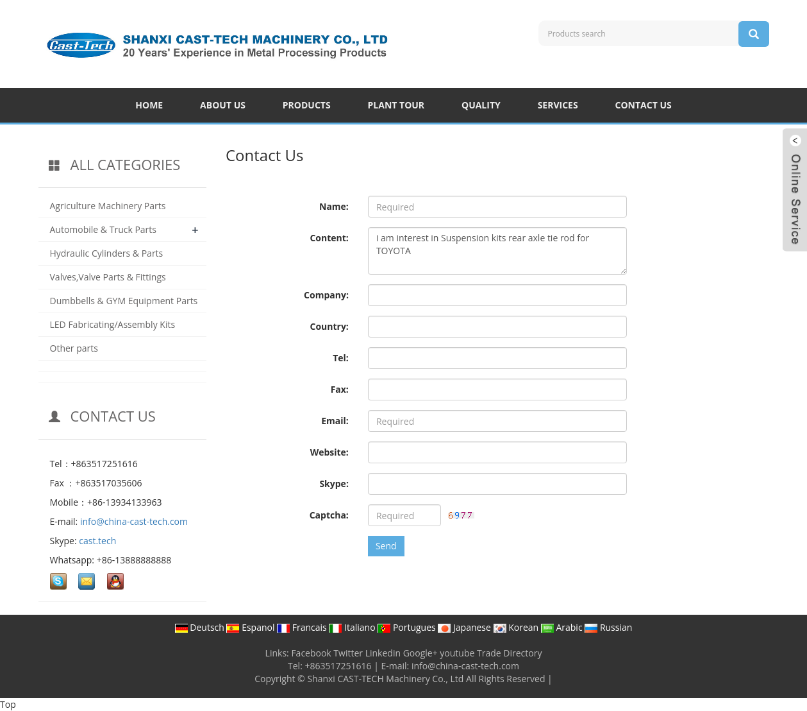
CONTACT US (643, 105)
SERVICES (558, 105)
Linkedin (383, 653)
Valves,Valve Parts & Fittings (108, 277)
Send (386, 546)
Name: (334, 206)
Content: (329, 238)
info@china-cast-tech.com (134, 521)
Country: (329, 326)
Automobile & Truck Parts (103, 229)
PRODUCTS (307, 105)
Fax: (340, 389)
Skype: (333, 483)
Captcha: (329, 515)
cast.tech (97, 541)
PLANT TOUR (396, 105)
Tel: (341, 358)
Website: (329, 452)
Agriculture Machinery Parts (108, 206)
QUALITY (481, 105)
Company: (326, 295)
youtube (457, 653)
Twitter (348, 653)
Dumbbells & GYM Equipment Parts (124, 301)
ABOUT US (222, 105)
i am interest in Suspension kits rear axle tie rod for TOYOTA (497, 251)
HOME (149, 105)
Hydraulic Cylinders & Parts (106, 253)
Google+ (420, 653)
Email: (335, 421)
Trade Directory (509, 653)
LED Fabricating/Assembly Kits (113, 324)
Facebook (311, 653)
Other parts (74, 348)
